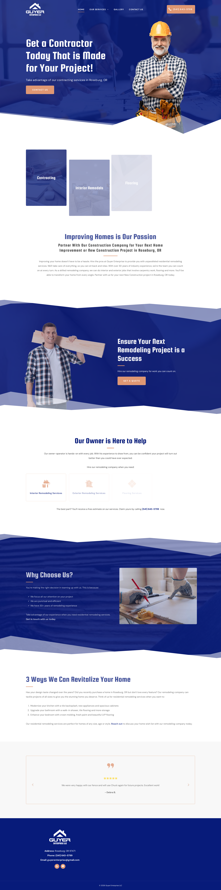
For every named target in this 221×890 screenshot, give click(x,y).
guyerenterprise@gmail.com (63, 859)
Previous (32, 786)
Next (189, 786)
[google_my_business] (57, 866)
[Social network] (63, 866)
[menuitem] (81, 9)
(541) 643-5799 (150, 509)
